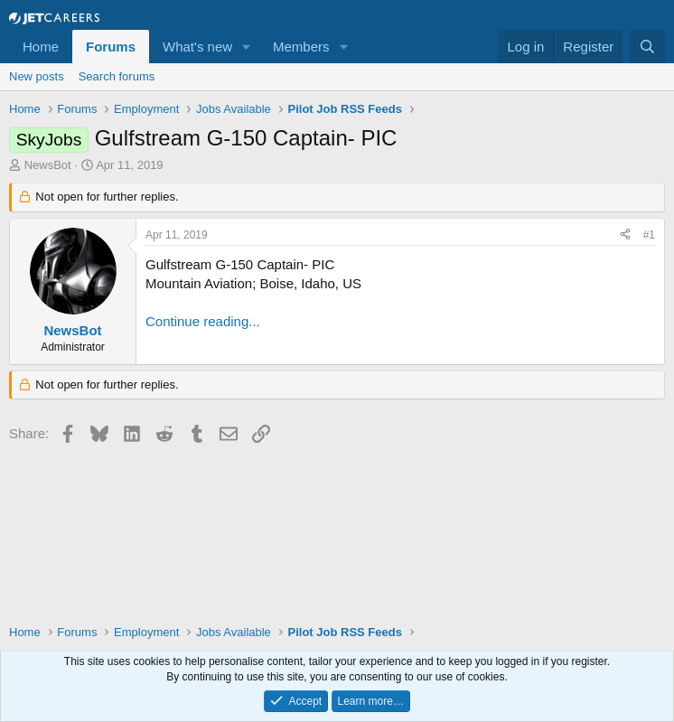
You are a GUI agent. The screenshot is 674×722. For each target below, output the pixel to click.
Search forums (117, 76)
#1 (649, 235)
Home (41, 46)
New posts (36, 76)
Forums (111, 46)
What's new (197, 46)
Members (301, 46)
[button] (246, 46)
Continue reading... (202, 321)
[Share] (625, 235)
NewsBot (47, 165)
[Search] (647, 46)
